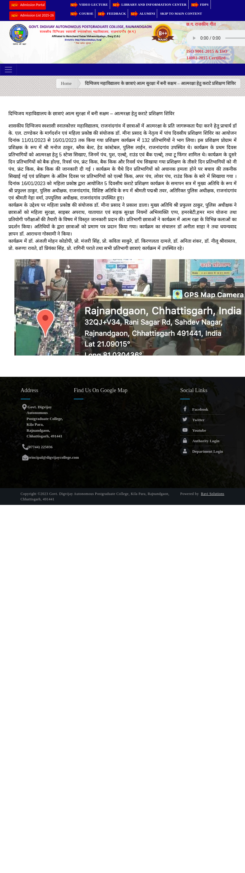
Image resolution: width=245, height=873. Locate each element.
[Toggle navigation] (8, 70)
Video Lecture (89, 4)
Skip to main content (181, 13)
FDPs (199, 4)
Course (82, 13)
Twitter (192, 420)
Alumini (142, 13)
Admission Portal (27, 5)
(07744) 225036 (40, 447)
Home (66, 83)
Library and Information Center (149, 4)
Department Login (201, 451)
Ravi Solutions (212, 494)
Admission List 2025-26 (32, 16)
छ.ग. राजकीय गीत (201, 24)
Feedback (111, 13)
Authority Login (200, 441)
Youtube (193, 430)
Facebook (194, 409)
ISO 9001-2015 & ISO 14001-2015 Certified (206, 54)
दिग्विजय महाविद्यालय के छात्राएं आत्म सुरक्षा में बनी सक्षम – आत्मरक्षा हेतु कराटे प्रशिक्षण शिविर (160, 83)
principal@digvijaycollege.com (53, 457)
